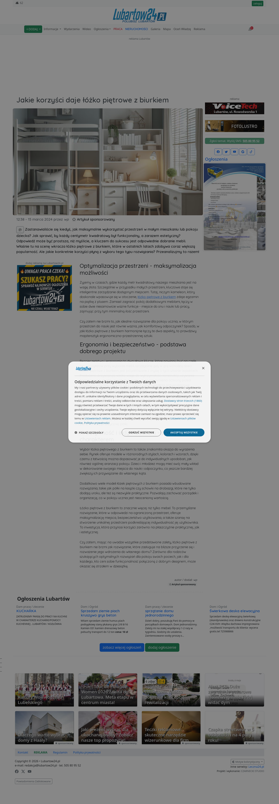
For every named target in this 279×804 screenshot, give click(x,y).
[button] (89, 432)
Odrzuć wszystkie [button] (141, 432)
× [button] (203, 368)
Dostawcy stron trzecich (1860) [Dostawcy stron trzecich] (183, 400)
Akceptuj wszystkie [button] (184, 432)
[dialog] (139, 402)
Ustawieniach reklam (97, 418)
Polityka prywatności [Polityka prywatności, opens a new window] (96, 422)
